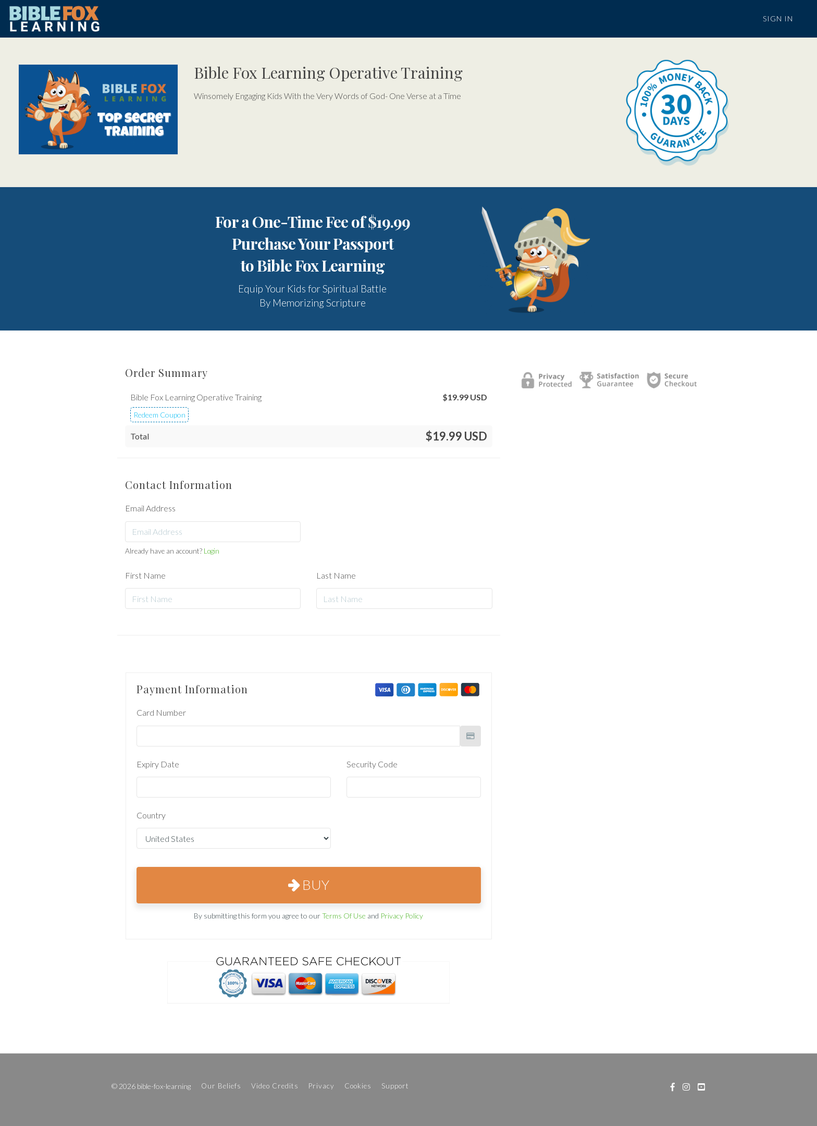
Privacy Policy (401, 915)
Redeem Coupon (159, 414)
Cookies (358, 1086)
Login (211, 551)
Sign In (778, 18)
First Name (145, 575)
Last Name (336, 575)
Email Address (150, 508)
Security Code (372, 764)
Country (151, 815)
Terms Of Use (344, 915)
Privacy (321, 1086)
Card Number (161, 712)
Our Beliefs (221, 1086)
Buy (308, 884)
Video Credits (275, 1086)
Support (395, 1086)
